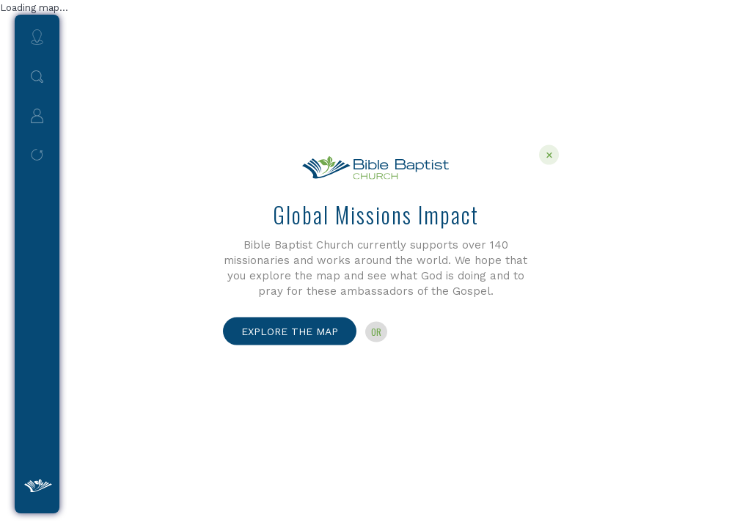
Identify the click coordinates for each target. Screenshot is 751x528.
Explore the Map (289, 331)
